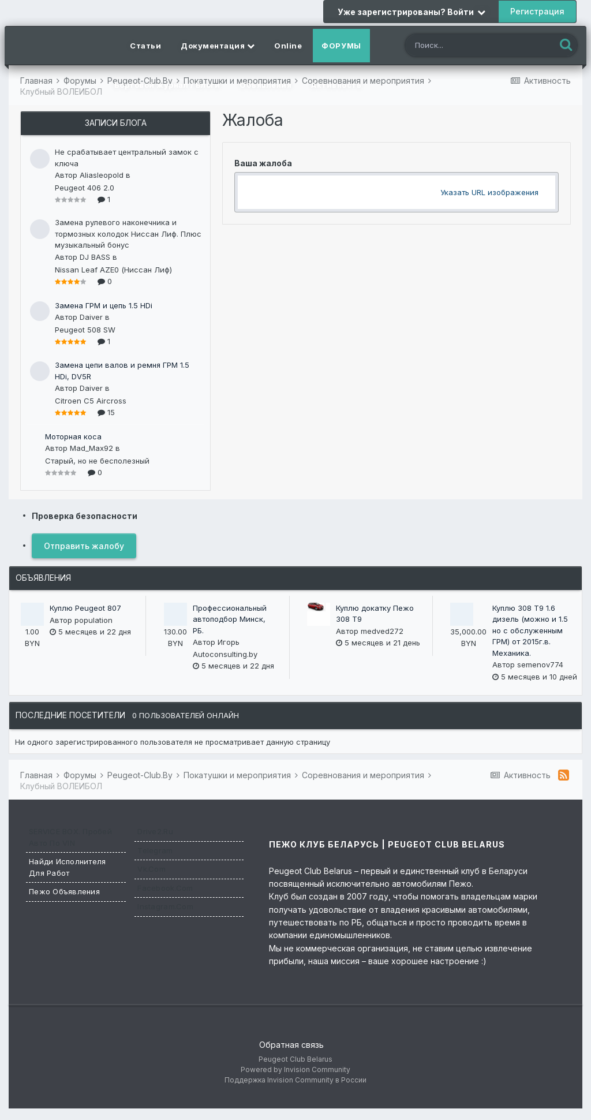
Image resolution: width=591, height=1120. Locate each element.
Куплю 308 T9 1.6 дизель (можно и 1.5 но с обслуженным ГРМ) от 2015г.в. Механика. (530, 630)
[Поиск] (469, 46)
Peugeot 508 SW (85, 329)
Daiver (91, 317)
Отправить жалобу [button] (84, 546)
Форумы (341, 45)
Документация (218, 45)
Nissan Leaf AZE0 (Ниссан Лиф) (113, 269)
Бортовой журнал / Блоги (167, 84)
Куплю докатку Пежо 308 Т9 (375, 613)
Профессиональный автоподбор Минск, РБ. (230, 619)
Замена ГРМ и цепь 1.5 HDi (103, 305)
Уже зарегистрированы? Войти (411, 12)
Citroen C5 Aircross (90, 400)
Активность (336, 84)
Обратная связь (291, 1045)
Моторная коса (73, 436)
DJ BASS (95, 257)
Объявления (265, 84)
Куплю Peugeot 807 (85, 608)
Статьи (145, 45)
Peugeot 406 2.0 (84, 187)
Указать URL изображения (489, 192)
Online (288, 45)
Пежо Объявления (64, 891)
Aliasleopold (102, 175)
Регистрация (537, 11)
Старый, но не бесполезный (97, 460)
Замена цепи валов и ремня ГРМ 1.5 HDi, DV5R (122, 370)
